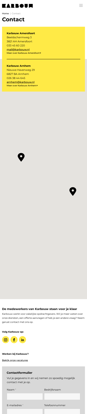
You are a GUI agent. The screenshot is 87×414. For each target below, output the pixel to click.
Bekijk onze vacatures (15, 360)
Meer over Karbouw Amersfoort (24, 53)
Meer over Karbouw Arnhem (22, 85)
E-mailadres (15, 405)
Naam (11, 389)
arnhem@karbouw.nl (20, 82)
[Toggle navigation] (81, 5)
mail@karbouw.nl (18, 49)
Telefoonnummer (54, 405)
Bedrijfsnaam (52, 389)
